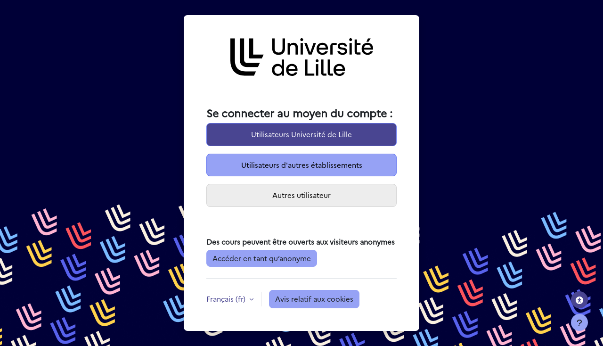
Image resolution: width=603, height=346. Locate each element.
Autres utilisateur (301, 195)
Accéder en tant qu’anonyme (261, 258)
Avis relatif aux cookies (314, 299)
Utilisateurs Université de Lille (301, 134)
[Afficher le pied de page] (579, 322)
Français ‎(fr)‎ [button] (226, 299)
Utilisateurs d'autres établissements (301, 165)
